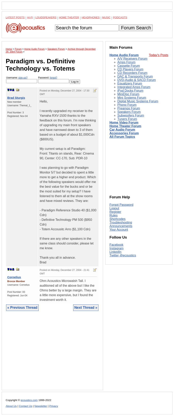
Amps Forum (126, 62)
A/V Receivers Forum (132, 58)
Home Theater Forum (125, 126)
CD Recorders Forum (132, 73)
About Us (11, 406)
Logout (114, 208)
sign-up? (22, 77)
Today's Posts (158, 55)
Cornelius (14, 277)
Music (106, 17)
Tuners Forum (127, 119)
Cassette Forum (128, 65)
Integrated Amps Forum (133, 87)
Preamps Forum (128, 108)
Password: (53, 79)
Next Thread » (85, 308)
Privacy (53, 406)
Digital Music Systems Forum (137, 101)
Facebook (116, 244)
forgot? (53, 77)
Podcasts (120, 17)
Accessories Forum (124, 133)
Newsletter (40, 406)
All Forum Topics (122, 136)
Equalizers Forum (129, 83)
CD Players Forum (130, 69)
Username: (21, 79)
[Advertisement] (52, 353)
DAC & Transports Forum (135, 76)
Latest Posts (15, 17)
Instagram (116, 248)
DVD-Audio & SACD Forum (136, 80)
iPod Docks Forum (130, 90)
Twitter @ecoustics (122, 255)
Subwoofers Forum (130, 115)
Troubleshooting (120, 222)
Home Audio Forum (124, 55)
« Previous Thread (22, 308)
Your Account (118, 229)
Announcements (120, 226)
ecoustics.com (29, 400)
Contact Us (25, 406)
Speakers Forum (129, 112)
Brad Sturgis (16, 97)
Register (115, 212)
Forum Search (136, 27)
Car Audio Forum (122, 129)
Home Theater (69, 17)
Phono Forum (127, 104)
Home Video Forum (123, 122)
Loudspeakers (46, 17)
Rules (113, 215)
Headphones (91, 17)
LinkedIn (115, 252)
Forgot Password (121, 204)
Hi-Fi (30, 17)
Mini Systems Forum (131, 97)
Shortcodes (117, 219)
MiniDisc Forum (128, 94)
